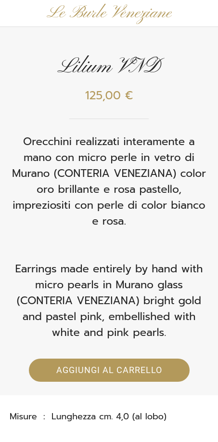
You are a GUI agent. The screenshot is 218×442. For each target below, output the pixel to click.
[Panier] (204, 13)
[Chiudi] (13, 13)
